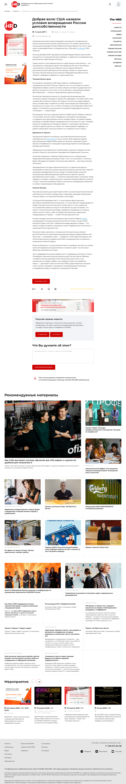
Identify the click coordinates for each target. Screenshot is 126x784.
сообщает (81, 48)
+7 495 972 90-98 (113, 746)
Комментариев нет (42, 36)
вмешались (52, 139)
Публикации (116, 31)
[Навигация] (5, 4)
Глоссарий (45, 750)
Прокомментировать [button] (44, 367)
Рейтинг (118, 66)
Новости (118, 27)
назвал (84, 219)
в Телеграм (42, 334)
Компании (117, 38)
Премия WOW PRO (114, 52)
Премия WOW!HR (115, 48)
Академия (117, 62)
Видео (119, 34)
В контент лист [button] (41, 281)
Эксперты (117, 41)
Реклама (118, 59)
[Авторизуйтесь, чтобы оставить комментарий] (63, 356)
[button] (118, 4)
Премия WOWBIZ (115, 55)
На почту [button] (56, 334)
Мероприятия (116, 45)
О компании (45, 743)
